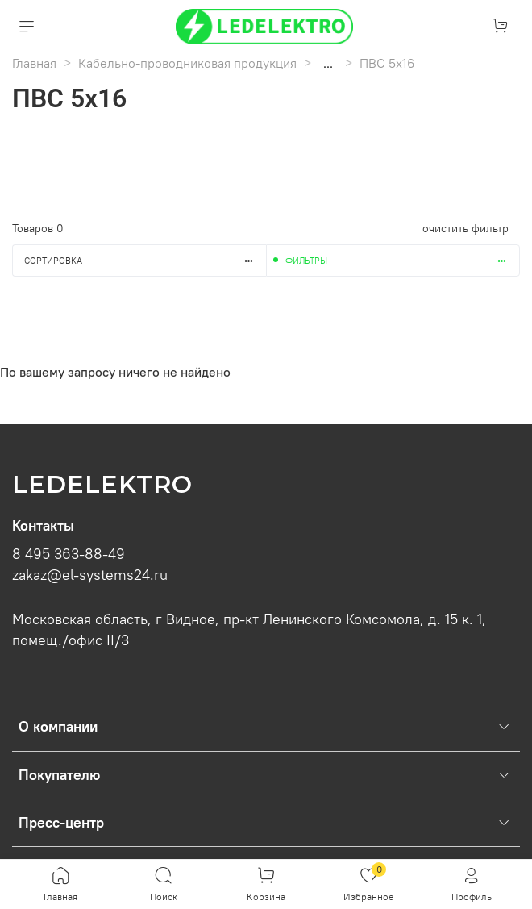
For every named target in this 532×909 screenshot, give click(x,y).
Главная (34, 63)
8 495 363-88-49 (68, 554)
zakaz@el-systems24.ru (90, 575)
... (328, 63)
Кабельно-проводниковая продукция (187, 63)
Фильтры (402, 260)
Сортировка (145, 260)
